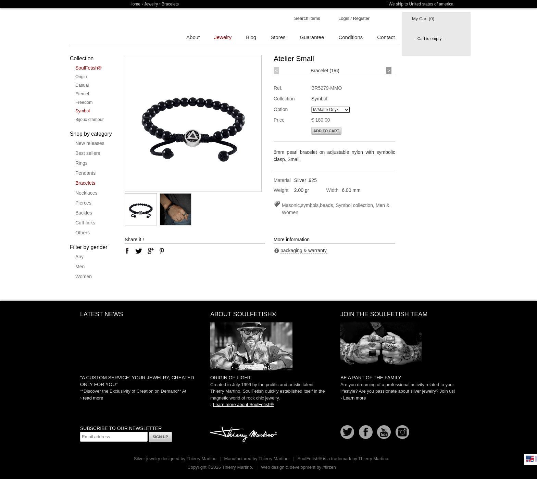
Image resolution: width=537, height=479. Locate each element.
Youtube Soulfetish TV (384, 432)
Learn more (354, 398)
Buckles (83, 213)
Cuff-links (85, 222)
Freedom (83, 102)
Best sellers (87, 153)
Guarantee (312, 37)
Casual (82, 85)
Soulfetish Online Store (94, 27)
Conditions (350, 37)
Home (134, 4)
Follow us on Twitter (347, 432)
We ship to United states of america (421, 4)
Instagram (402, 432)
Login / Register (354, 18)
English (530, 458)
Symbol (82, 111)
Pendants (85, 173)
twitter (139, 251)
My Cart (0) (423, 18)
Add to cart (326, 131)
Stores (278, 37)
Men (80, 266)
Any (79, 256)
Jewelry (151, 4)
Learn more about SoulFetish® (243, 404)
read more (93, 398)
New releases (89, 143)
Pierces (83, 203)
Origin (81, 76)
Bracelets (85, 183)
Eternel (82, 93)
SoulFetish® (88, 68)
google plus (150, 251)
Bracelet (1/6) (325, 70)
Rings (81, 163)
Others (82, 232)
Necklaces (86, 193)
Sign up (160, 437)
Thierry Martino (244, 434)
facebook (127, 251)
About (193, 37)
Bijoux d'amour (89, 119)
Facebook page (366, 432)
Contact (386, 37)
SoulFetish (268, 346)
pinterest (162, 251)
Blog (251, 37)
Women (83, 276)
